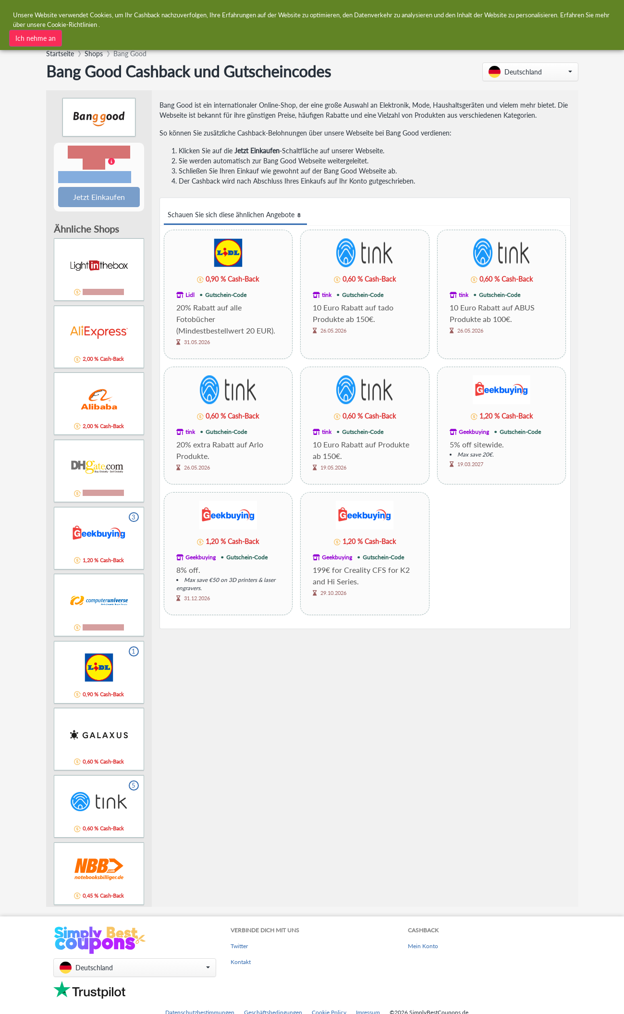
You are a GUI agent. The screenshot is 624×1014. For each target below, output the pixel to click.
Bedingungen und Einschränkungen (94, 178)
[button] (530, 71)
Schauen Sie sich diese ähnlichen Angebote (235, 215)
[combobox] (176, 37)
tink (326, 294)
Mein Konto (423, 947)
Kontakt (241, 962)
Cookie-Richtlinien (72, 23)
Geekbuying (474, 431)
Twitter (239, 947)
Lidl (190, 294)
